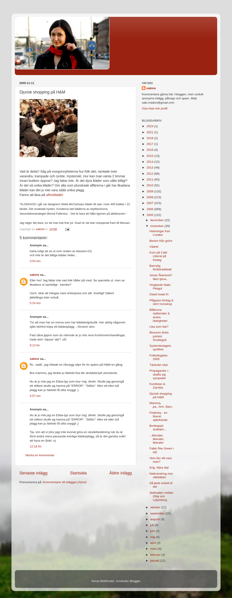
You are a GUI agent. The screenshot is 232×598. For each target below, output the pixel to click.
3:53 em (35, 261)
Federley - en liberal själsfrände (158, 416)
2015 (150, 156)
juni (153, 531)
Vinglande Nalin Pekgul (160, 286)
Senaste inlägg (33, 473)
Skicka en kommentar (39, 455)
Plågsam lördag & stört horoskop (161, 302)
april (153, 543)
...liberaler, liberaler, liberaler (156, 439)
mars (154, 548)
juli (152, 525)
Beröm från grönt (160, 240)
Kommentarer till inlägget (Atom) (65, 482)
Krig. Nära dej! (159, 467)
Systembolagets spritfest (160, 347)
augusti (155, 519)
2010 (150, 185)
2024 (150, 126)
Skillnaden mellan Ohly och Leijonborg (161, 496)
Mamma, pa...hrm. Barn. (161, 404)
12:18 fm (36, 446)
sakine (34, 274)
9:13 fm (35, 345)
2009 (150, 191)
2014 (150, 161)
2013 (150, 167)
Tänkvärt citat (158, 365)
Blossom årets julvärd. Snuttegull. (159, 336)
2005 (150, 215)
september (157, 513)
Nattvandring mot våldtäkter (161, 475)
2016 (150, 149)
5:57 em (35, 396)
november (157, 226)
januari (155, 560)
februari (155, 554)
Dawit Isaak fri (159, 294)
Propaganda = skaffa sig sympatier (159, 374)
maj (153, 537)
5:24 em (35, 303)
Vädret (153, 246)
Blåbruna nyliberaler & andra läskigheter (159, 315)
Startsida (78, 473)
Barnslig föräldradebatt (160, 267)
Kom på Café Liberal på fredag (158, 256)
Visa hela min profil (154, 108)
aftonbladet (54, 195)
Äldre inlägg (120, 473)
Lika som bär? (159, 326)
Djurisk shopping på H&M (160, 395)
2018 (150, 138)
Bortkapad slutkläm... (158, 427)
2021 (150, 132)
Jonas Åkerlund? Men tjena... (160, 276)
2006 (150, 209)
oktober (155, 507)
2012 (150, 173)
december (157, 220)
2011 (150, 179)
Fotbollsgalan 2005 (158, 357)
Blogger (135, 581)
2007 (150, 203)
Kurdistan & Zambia (157, 385)
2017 (150, 144)
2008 (150, 197)
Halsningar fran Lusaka (159, 232)
